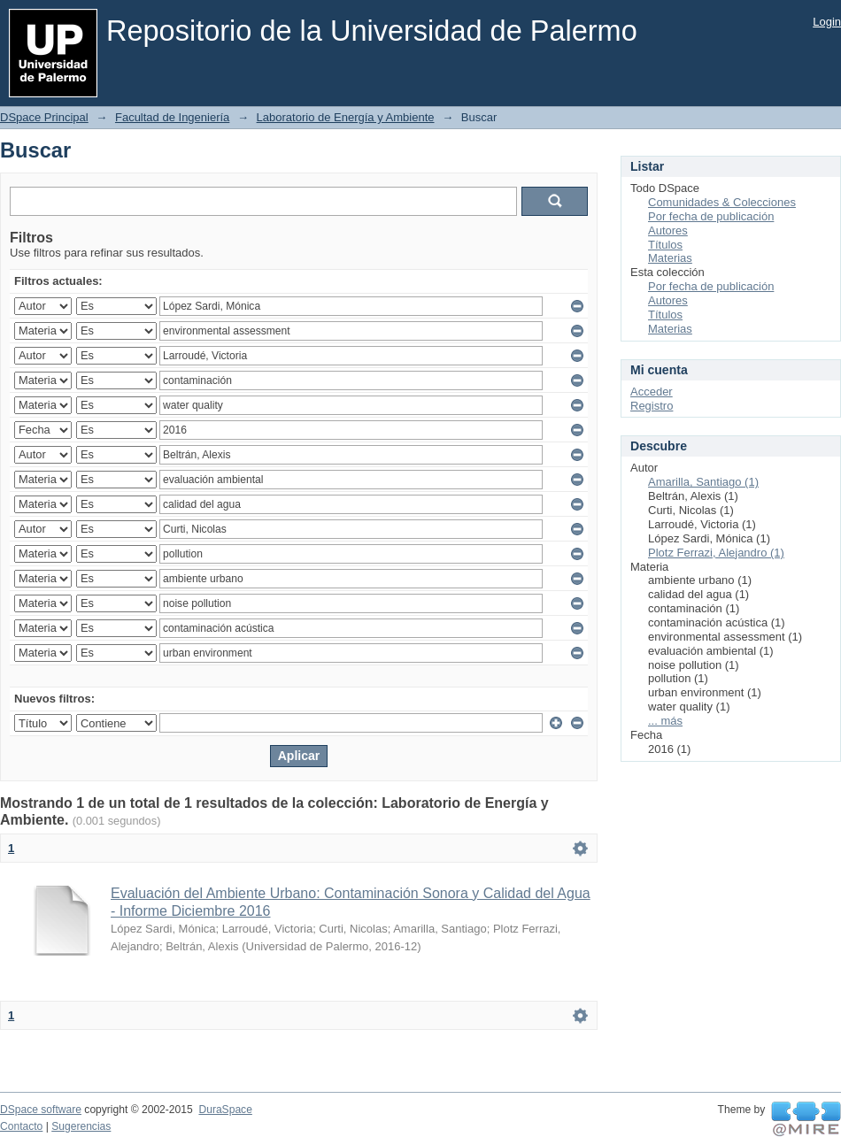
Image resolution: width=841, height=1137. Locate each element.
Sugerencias (81, 1126)
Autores (668, 230)
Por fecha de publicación (711, 216)
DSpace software (40, 1109)
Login (827, 21)
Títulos (665, 244)
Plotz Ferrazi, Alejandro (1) (716, 552)
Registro (651, 405)
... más (665, 720)
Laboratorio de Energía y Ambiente (346, 117)
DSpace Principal (44, 117)
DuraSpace (224, 1109)
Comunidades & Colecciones (722, 202)
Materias (670, 258)
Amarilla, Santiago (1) (703, 481)
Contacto (21, 1126)
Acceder (651, 391)
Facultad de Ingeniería (172, 117)
